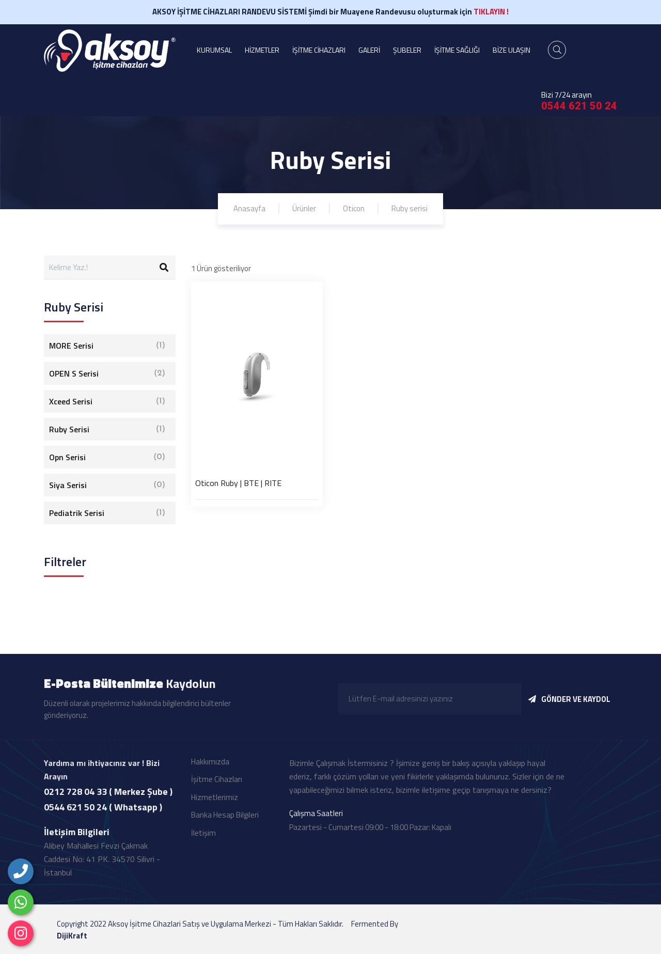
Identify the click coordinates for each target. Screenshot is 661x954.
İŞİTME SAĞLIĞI (457, 49)
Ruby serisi (409, 208)
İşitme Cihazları (216, 789)
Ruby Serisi (107, 429)
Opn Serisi (107, 457)
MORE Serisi (107, 345)
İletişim (203, 842)
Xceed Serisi (107, 401)
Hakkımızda (210, 771)
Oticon (354, 208)
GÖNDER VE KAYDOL (569, 709)
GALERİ (369, 49)
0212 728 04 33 (75, 801)
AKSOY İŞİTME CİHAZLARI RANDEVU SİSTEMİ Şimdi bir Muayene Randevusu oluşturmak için (330, 12)
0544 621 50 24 (579, 106)
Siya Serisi (107, 485)
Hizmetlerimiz (214, 806)
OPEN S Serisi (107, 373)
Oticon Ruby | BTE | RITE (238, 483)
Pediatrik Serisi (107, 513)
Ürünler (304, 208)
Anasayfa (249, 208)
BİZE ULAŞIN (511, 49)
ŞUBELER (407, 49)
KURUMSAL (214, 49)
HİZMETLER (262, 49)
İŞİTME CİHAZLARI (318, 49)
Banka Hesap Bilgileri (225, 825)
